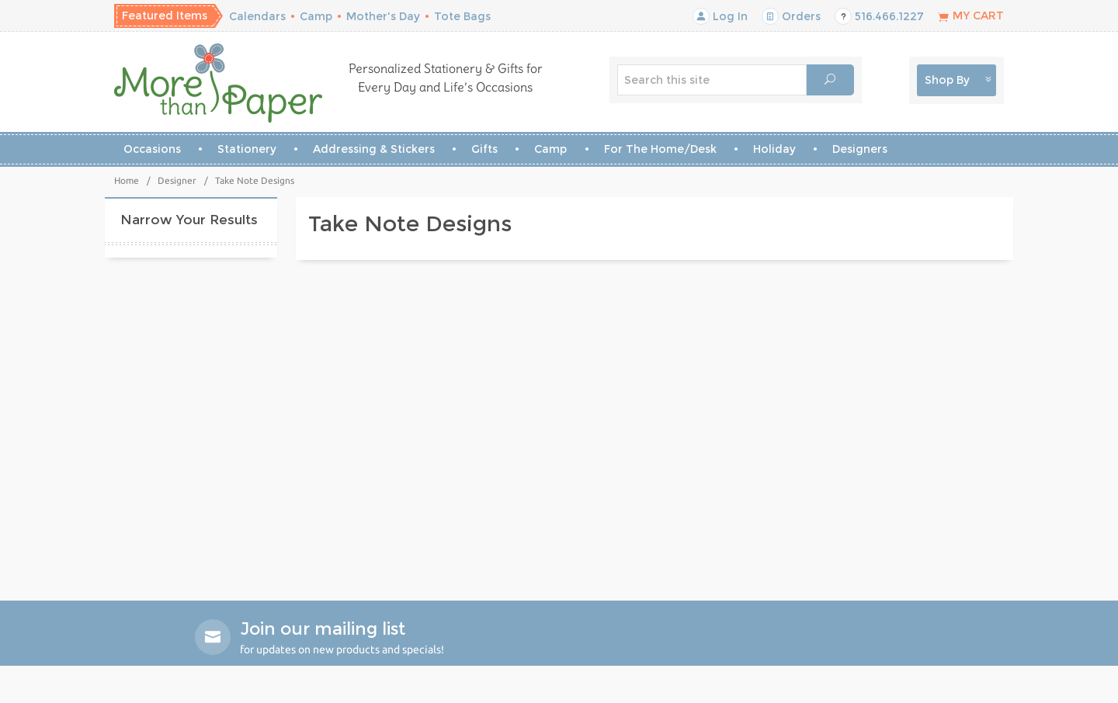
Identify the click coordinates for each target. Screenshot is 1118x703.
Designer (177, 180)
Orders (791, 16)
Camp (316, 16)
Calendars (257, 16)
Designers (859, 149)
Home (126, 180)
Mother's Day (383, 16)
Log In (720, 16)
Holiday (774, 149)
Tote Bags (462, 16)
